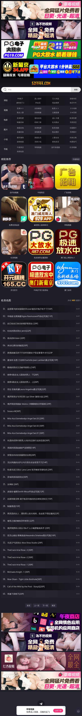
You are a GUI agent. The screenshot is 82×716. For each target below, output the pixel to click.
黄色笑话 (55, 142)
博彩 (6, 100)
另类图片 (73, 132)
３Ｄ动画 (73, 108)
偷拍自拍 (38, 118)
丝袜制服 (38, 112)
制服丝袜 (20, 122)
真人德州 (38, 98)
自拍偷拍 (38, 108)
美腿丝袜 (20, 132)
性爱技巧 (73, 142)
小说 (6, 139)
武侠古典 (73, 137)
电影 (6, 119)
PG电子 (20, 98)
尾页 (53, 605)
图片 (6, 129)
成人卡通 (55, 118)
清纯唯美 (38, 132)
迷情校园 (20, 142)
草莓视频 (38, 147)
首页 (28, 605)
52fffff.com (41, 83)
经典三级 (38, 122)
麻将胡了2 (20, 103)
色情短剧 (20, 151)
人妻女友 (55, 137)
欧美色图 (55, 128)
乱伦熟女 (55, 122)
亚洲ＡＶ (20, 108)
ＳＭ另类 (73, 112)
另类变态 (73, 122)
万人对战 (55, 98)
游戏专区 (73, 98)
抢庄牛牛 (73, 103)
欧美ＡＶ (55, 108)
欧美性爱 (73, 118)
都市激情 (20, 137)
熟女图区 (55, 132)
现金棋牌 (55, 103)
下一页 (45, 605)
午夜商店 (20, 147)
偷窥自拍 (20, 128)
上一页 (36, 605)
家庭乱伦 (38, 137)
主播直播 (55, 112)
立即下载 (58, 710)
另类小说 (38, 142)
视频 (6, 110)
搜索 (76, 89)
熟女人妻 (20, 112)
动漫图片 (73, 128)
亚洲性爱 (20, 118)
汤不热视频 (55, 147)
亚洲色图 (38, 128)
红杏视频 (73, 147)
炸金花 (38, 103)
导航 (6, 149)
